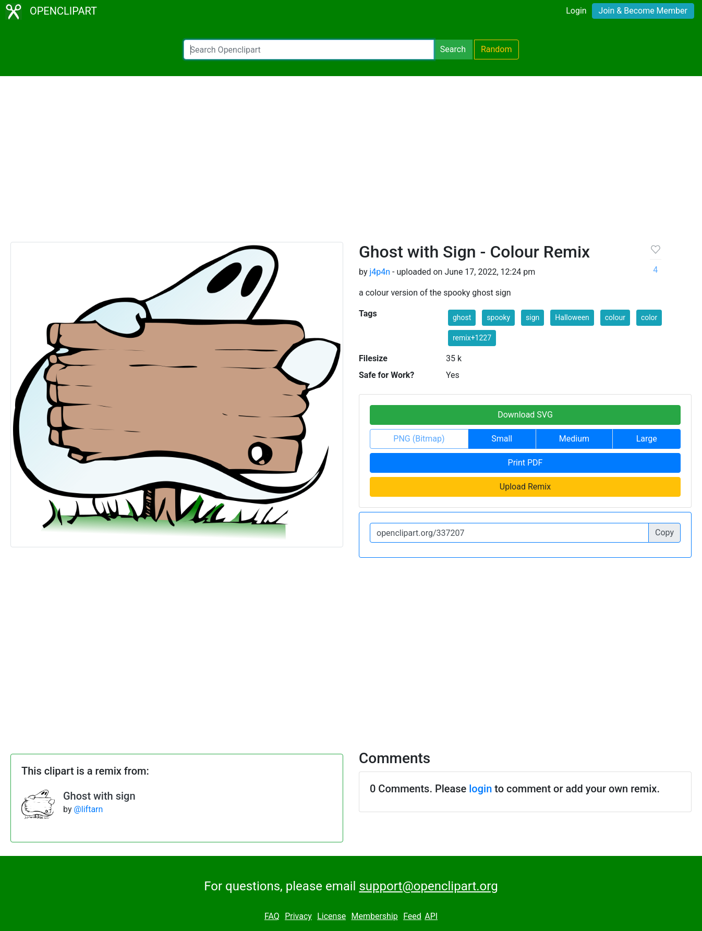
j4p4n (379, 272)
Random (496, 49)
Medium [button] (574, 439)
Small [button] (501, 439)
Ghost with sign (99, 796)
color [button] (649, 317)
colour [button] (615, 317)
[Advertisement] (351, 164)
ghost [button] (462, 317)
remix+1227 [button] (472, 338)
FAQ (272, 916)
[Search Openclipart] (309, 49)
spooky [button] (498, 317)
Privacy (298, 916)
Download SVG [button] (525, 415)
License (331, 916)
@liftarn (88, 809)
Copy (664, 532)
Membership (374, 916)
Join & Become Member (643, 11)
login (480, 788)
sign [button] (532, 317)
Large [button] (646, 439)
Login (576, 11)
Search (453, 49)
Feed (412, 916)
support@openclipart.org (428, 886)
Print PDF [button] (525, 463)
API (431, 916)
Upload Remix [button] (525, 487)
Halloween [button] (572, 317)
